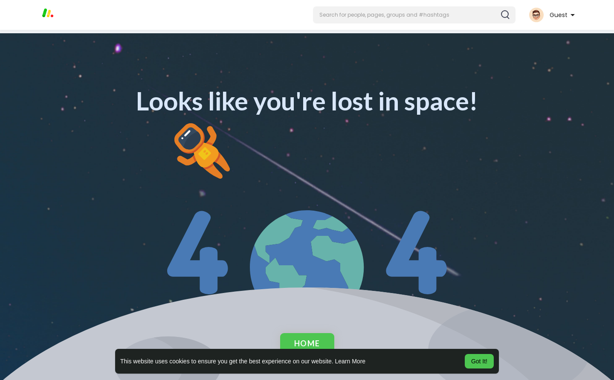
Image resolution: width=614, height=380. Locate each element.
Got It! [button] (479, 361)
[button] (414, 14)
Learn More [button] (350, 361)
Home (307, 343)
